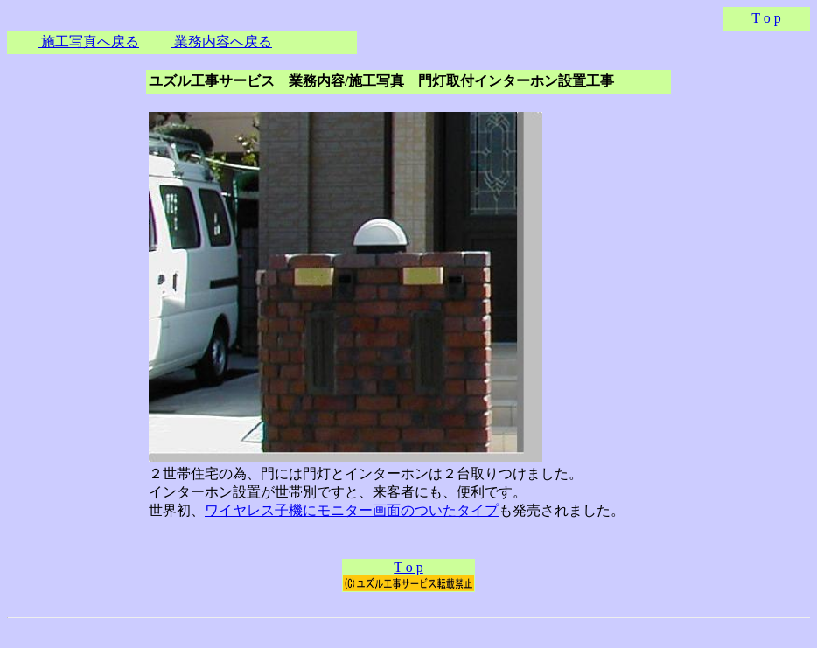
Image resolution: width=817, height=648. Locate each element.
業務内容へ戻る (221, 41)
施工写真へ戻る (88, 41)
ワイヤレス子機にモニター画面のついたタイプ (352, 510)
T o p (767, 17)
